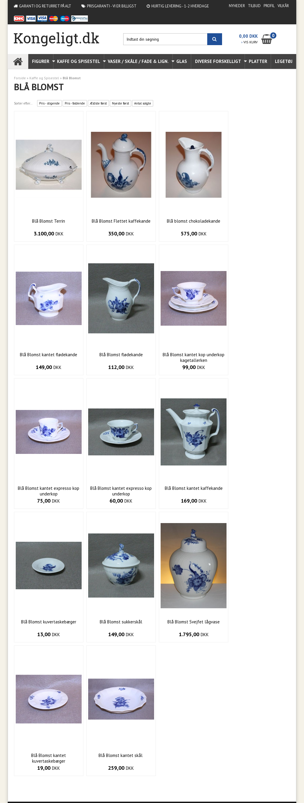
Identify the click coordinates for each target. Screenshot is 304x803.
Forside (20, 78)
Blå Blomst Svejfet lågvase (257, 488)
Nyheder (237, 5)
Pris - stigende (49, 103)
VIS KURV (249, 42)
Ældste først (98, 103)
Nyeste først (120, 103)
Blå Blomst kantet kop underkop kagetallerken (117, 357)
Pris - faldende (75, 103)
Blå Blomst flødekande (47, 354)
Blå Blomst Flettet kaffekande (117, 221)
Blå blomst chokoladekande (187, 221)
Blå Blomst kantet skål (117, 622)
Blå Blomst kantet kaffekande (47, 488)
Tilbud (254, 5)
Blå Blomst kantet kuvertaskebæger (47, 624)
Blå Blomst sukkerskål (187, 488)
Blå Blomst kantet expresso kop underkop (187, 357)
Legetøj (283, 61)
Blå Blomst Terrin (47, 221)
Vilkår (283, 5)
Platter (258, 61)
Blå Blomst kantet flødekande (256, 221)
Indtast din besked (218, 738)
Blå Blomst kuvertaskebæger (117, 488)
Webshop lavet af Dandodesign (40, 789)
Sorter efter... (23, 103)
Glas (181, 61)
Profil (269, 5)
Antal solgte (142, 103)
